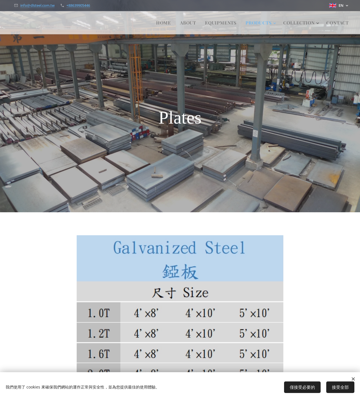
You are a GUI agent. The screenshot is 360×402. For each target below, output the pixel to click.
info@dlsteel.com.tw (37, 5)
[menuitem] (165, 23)
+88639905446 (78, 5)
